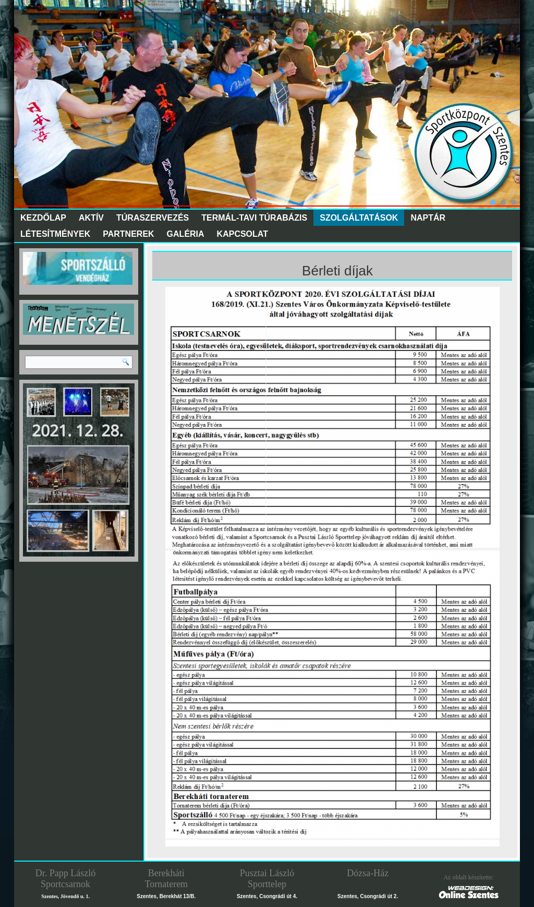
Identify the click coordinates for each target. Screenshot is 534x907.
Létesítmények (55, 233)
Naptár (427, 217)
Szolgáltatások (359, 217)
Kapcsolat (242, 233)
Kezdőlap (43, 217)
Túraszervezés (152, 217)
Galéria (185, 233)
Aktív (91, 217)
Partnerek (128, 233)
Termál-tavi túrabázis (254, 217)
